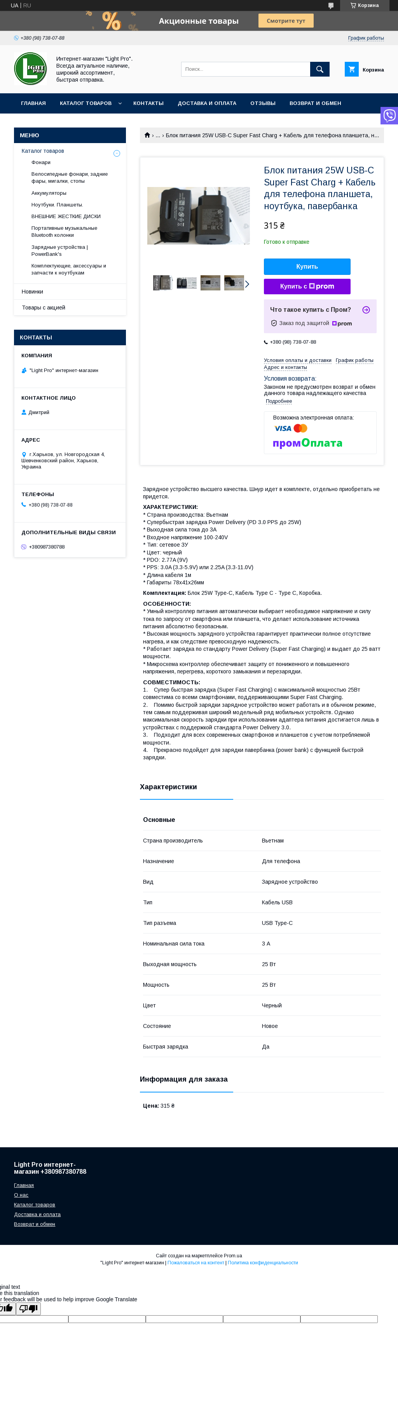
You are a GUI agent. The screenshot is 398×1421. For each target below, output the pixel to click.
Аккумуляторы (48, 193)
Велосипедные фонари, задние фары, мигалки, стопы (69, 177)
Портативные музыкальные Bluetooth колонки (64, 231)
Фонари (41, 162)
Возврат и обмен (315, 103)
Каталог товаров (86, 103)
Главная (33, 103)
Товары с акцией (43, 307)
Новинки (32, 291)
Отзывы (263, 103)
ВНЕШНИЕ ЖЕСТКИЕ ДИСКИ (66, 216)
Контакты (148, 103)
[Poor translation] (28, 1308)
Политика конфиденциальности (263, 1262)
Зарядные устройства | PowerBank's (59, 250)
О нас (21, 1195)
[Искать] (320, 69)
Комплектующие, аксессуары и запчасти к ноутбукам (68, 269)
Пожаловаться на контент (196, 1262)
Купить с (307, 286)
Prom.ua (233, 1255)
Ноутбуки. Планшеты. (57, 205)
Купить (307, 266)
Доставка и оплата (207, 103)
